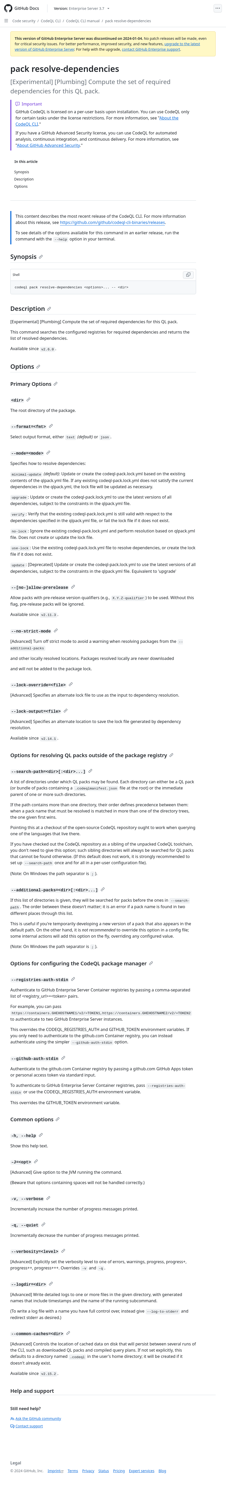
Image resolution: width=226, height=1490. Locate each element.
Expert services (142, 1470)
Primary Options (34, 383)
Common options (35, 1119)
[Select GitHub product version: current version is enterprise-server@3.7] (82, 8)
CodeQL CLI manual (83, 20)
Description (30, 308)
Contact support (26, 1426)
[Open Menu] (218, 8)
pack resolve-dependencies (128, 20)
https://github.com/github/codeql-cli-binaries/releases (112, 222)
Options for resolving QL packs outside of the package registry (91, 755)
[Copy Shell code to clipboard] (188, 275)
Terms (73, 1470)
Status (103, 1470)
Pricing (119, 1470)
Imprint (54, 1470)
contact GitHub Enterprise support (151, 49)
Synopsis (26, 256)
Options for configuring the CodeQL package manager (81, 963)
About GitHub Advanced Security (48, 145)
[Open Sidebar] (6, 21)
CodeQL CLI (51, 20)
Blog (162, 1470)
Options (25, 366)
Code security (23, 20)
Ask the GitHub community (35, 1418)
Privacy (88, 1470)
